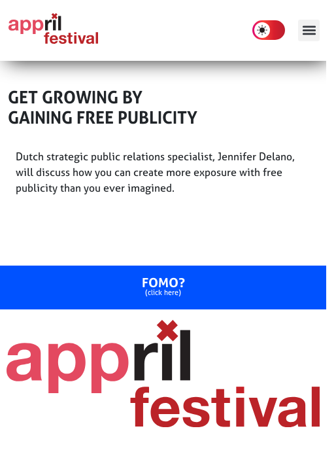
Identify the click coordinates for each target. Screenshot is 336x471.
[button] (309, 30)
